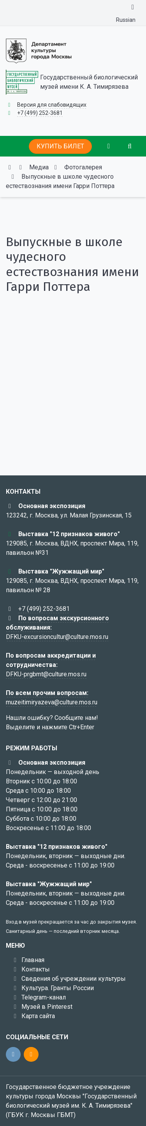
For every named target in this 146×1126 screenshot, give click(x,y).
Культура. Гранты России (57, 988)
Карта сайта (38, 1016)
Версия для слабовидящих (51, 105)
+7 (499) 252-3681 (40, 113)
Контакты (35, 969)
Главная (32, 960)
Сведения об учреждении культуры (73, 978)
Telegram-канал (43, 997)
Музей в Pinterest (46, 1006)
